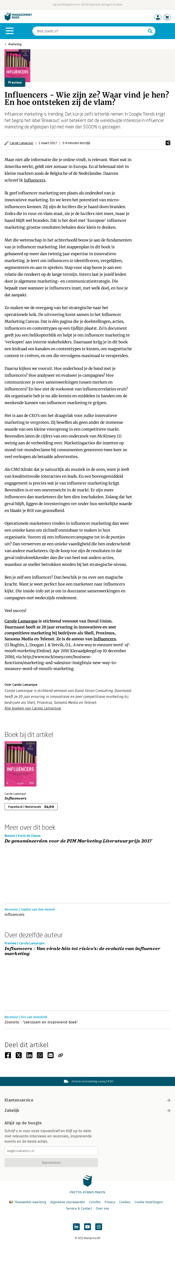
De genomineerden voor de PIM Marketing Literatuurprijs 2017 (78, 841)
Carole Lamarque (21, 143)
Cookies (125, 1202)
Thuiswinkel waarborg (28, 1202)
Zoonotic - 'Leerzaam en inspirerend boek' (41, 1022)
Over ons (102, 1209)
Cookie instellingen (149, 1202)
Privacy (110, 1202)
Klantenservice (87, 1100)
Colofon (94, 1202)
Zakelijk (87, 1110)
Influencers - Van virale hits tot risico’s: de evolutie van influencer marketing (82, 951)
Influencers (34, 180)
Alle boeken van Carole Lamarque (33, 708)
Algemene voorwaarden (67, 1202)
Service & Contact (79, 1209)
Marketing (15, 44)
